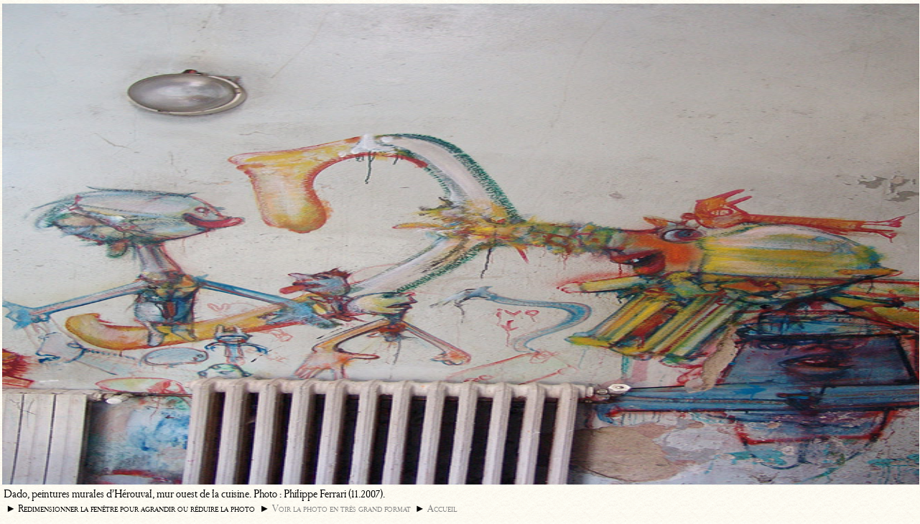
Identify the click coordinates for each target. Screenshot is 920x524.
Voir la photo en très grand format (341, 508)
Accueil (442, 508)
